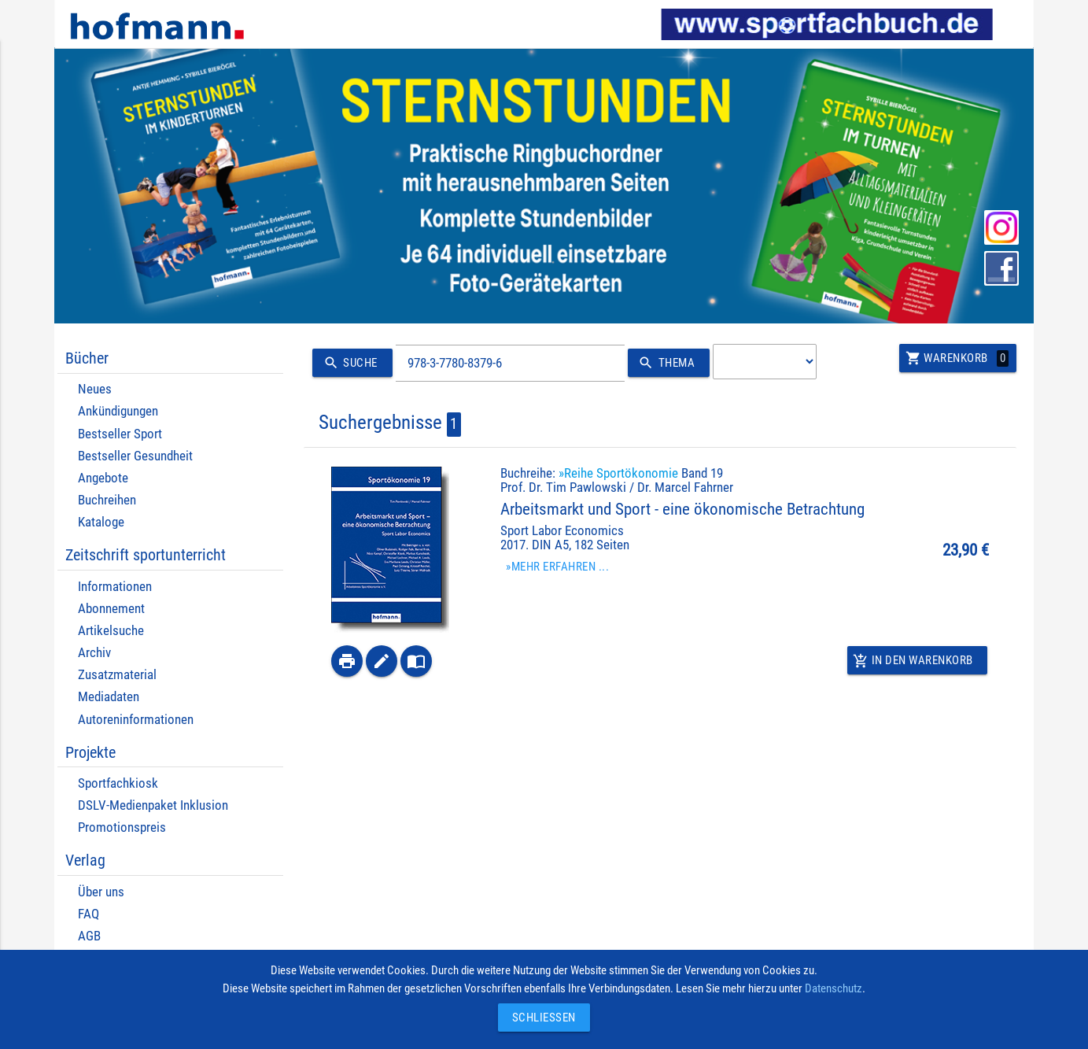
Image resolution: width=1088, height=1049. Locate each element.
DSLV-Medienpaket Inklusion (153, 805)
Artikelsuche (111, 630)
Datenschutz (833, 988)
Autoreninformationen (136, 719)
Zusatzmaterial (117, 674)
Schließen (539, 1017)
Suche (348, 363)
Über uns (101, 892)
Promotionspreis (122, 827)
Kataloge (101, 522)
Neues (95, 389)
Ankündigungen (118, 411)
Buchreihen (107, 500)
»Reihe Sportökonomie (618, 473)
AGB (89, 936)
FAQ (88, 914)
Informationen (115, 586)
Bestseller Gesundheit (135, 456)
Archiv (94, 652)
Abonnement (111, 608)
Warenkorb (957, 358)
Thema (664, 363)
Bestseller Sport (120, 434)
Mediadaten (108, 696)
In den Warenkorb (913, 660)
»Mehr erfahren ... (557, 567)
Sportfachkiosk (118, 783)
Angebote (103, 478)
